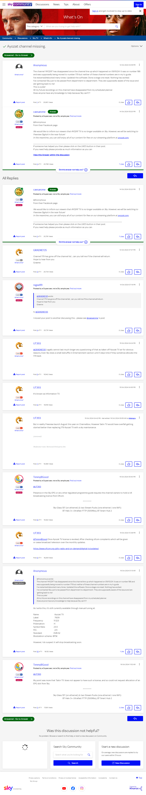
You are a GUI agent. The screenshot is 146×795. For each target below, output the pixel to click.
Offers (87, 4)
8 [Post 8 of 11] (37, 520)
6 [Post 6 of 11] (37, 405)
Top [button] (140, 778)
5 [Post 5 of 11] (37, 374)
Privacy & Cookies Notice (67, 778)
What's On (73, 17)
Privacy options (34, 778)
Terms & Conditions (49, 778)
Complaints (103, 778)
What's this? (19, 75)
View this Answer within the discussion (51, 155)
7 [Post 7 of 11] (37, 464)
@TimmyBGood (40, 539)
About (76, 4)
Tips (66, 4)
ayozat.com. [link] (123, 137)
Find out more (75, 116)
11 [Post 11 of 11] (37, 707)
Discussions (42, 4)
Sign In (139, 4)
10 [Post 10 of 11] (38, 651)
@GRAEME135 (42, 296)
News (56, 4)
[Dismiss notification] (140, 11)
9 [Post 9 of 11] (37, 558)
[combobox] (78, 26)
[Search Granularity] (35, 26)
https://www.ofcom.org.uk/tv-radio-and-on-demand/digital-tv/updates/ (66, 548)
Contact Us (113, 778)
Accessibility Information (87, 778)
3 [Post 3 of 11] (37, 272)
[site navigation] (3, 4)
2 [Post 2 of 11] (37, 164)
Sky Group (33, 781)
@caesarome (92, 318)
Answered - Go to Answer (18, 55)
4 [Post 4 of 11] (37, 330)
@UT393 (37, 486)
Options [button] (135, 46)
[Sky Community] (20, 4)
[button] (139, 64)
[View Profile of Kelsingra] (132, 418)
